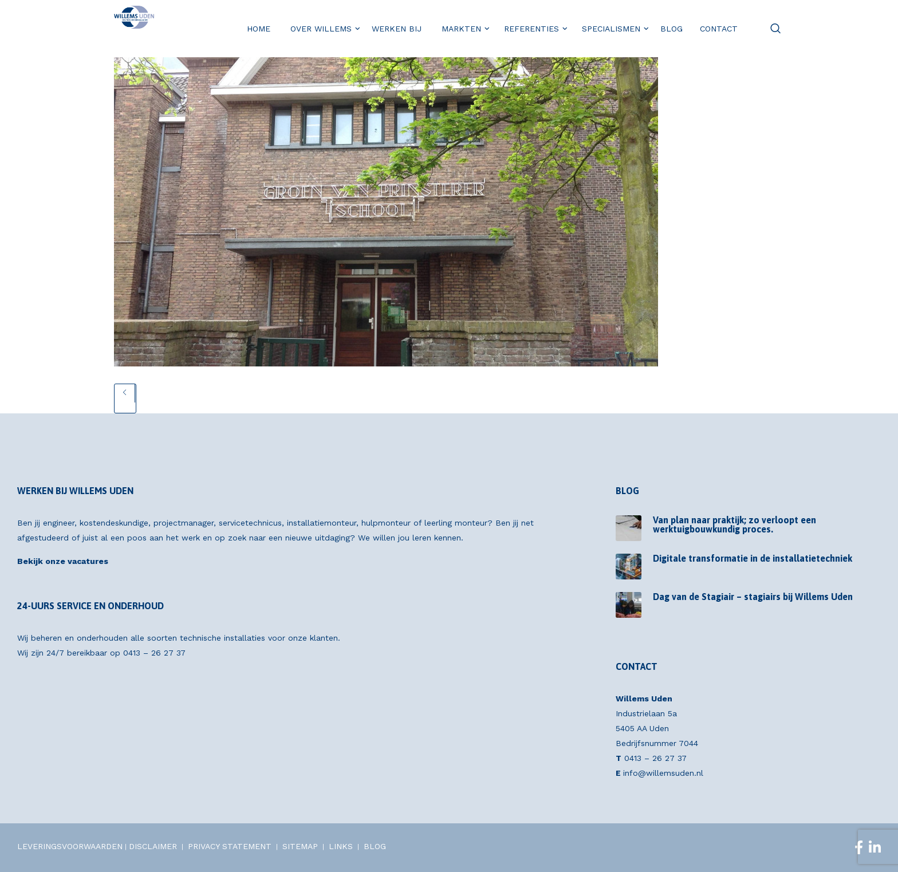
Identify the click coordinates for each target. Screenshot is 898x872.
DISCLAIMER (153, 846)
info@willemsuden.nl (663, 773)
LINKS (341, 846)
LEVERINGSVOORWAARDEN (70, 846)
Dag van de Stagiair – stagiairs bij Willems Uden (753, 596)
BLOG (375, 846)
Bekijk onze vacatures (62, 561)
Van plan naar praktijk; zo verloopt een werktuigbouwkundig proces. (734, 524)
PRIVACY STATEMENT (229, 846)
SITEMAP (300, 846)
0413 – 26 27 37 (154, 652)
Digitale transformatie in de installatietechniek (752, 558)
